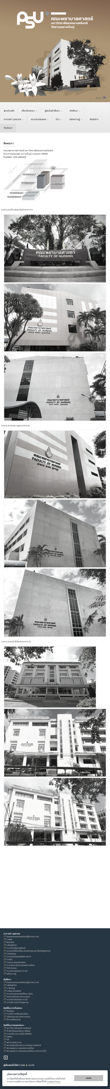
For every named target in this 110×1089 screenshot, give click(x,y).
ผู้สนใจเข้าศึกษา (53, 110)
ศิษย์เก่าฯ (94, 119)
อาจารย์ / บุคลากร (14, 119)
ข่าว (59, 119)
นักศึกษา (75, 110)
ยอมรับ (89, 1078)
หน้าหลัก (9, 110)
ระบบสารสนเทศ (39, 119)
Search (98, 98)
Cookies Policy (53, 1081)
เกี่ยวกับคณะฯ (29, 110)
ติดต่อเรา (8, 128)
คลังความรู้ (75, 119)
